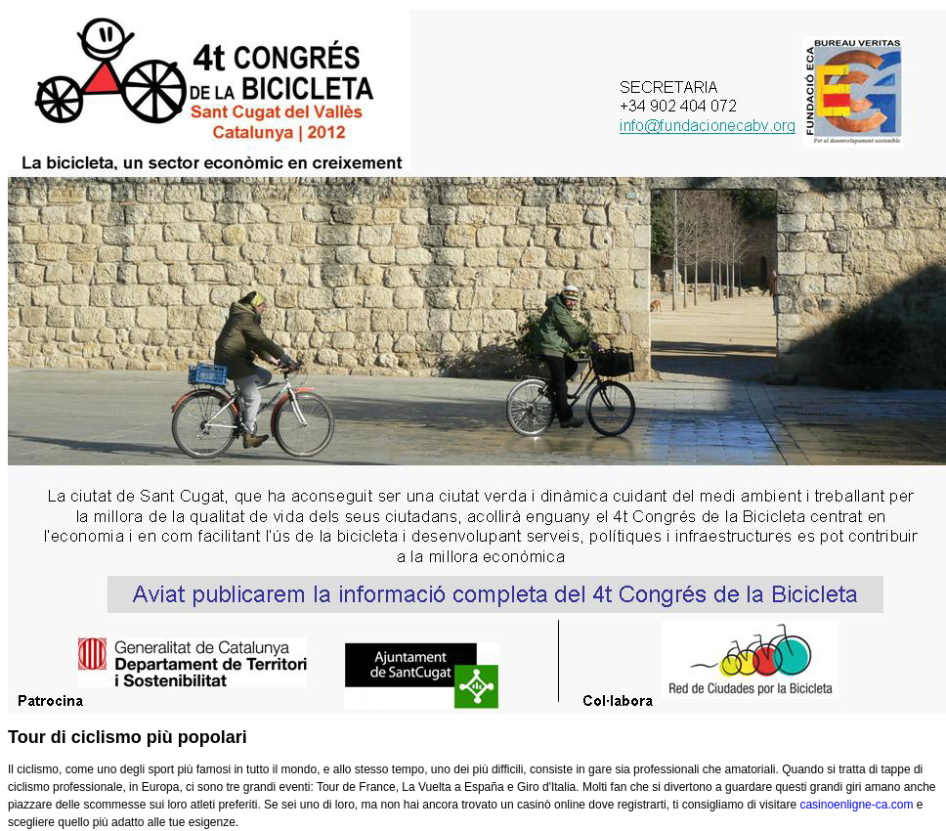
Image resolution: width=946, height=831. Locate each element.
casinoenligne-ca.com (856, 804)
